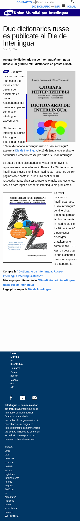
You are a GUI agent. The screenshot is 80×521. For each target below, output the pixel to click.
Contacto (15, 368)
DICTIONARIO (41, 6)
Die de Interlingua (26, 150)
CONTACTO (24, 2)
